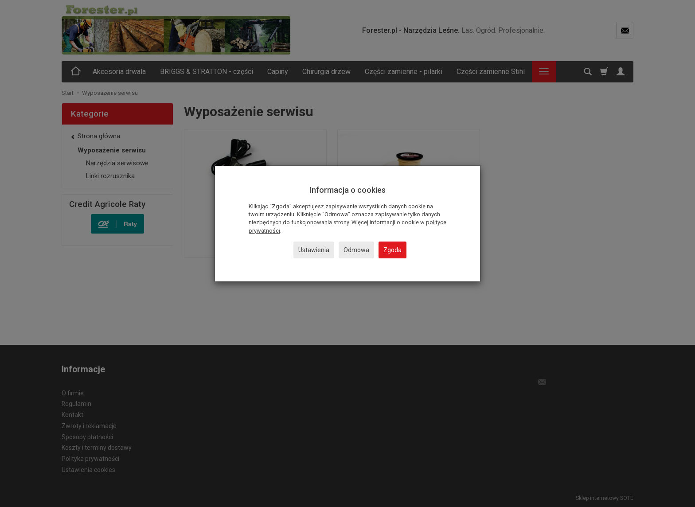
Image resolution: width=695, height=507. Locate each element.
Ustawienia (313, 250)
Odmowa (356, 250)
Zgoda (392, 250)
